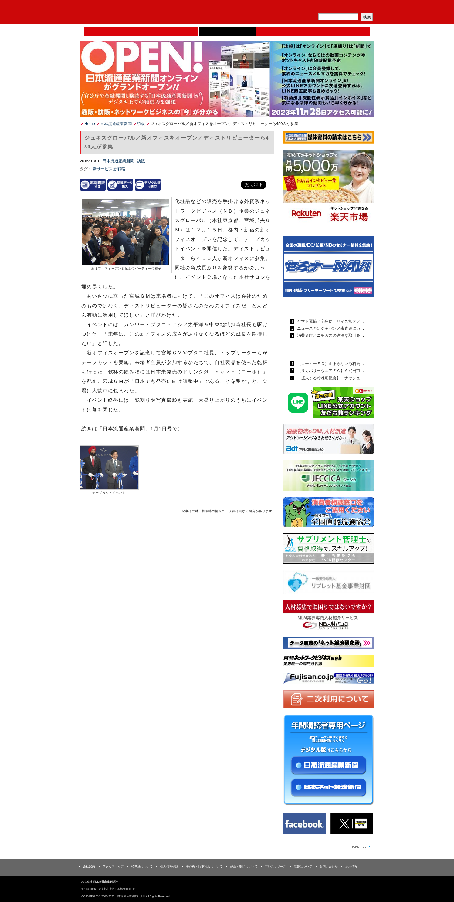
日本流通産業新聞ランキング (318, 307)
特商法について (142, 866)
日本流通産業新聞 (227, 31)
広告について (303, 866)
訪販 (141, 123)
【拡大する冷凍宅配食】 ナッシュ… (330, 378)
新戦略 (119, 169)
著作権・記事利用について (204, 866)
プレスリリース (275, 866)
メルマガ (303, 8)
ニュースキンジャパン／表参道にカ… (330, 328)
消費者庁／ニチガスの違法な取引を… (330, 335)
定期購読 (331, 8)
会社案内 (89, 866)
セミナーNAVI (169, 31)
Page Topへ (361, 846)
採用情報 (351, 866)
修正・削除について (243, 866)
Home (112, 31)
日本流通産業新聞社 (124, 12)
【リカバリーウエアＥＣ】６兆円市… (330, 370)
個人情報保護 (169, 866)
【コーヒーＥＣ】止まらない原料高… (330, 363)
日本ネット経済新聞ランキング (320, 349)
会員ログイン (359, 8)
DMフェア (341, 31)
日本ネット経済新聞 (284, 31)
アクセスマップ (113, 866)
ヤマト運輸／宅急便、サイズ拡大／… (330, 321)
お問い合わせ (329, 866)
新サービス (103, 169)
